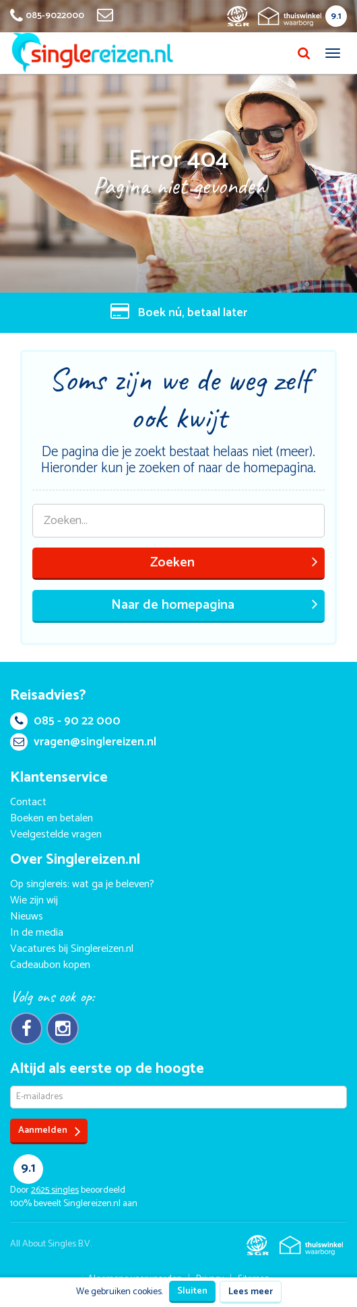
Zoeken (234, 563)
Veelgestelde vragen (56, 834)
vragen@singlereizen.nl (83, 742)
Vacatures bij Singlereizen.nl (71, 949)
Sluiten (192, 1291)
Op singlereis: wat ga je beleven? (82, 884)
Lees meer (250, 1292)
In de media (36, 933)
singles (55, 1190)
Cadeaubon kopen (50, 965)
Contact (28, 802)
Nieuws (26, 916)
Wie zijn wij (34, 900)
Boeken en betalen (51, 818)
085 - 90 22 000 (65, 721)
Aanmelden (49, 1131)
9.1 (336, 16)
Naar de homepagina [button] (215, 605)
